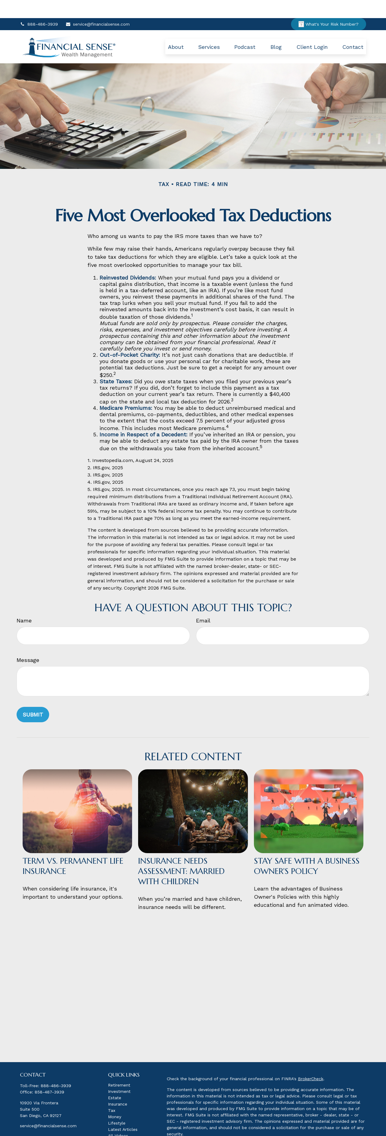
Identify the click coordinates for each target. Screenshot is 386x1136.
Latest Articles (123, 1111)
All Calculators (123, 1124)
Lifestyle (116, 1105)
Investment (119, 1073)
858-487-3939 (49, 1073)
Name (24, 602)
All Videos (118, 1117)
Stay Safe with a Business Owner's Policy (306, 848)
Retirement (119, 1067)
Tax (111, 1092)
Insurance (117, 1086)
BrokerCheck (310, 1060)
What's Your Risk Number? (329, 6)
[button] (175, 28)
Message (28, 642)
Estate (114, 1079)
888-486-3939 (39, 6)
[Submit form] (33, 696)
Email (203, 602)
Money (114, 1098)
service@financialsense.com (97, 6)
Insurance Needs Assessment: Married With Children (181, 853)
